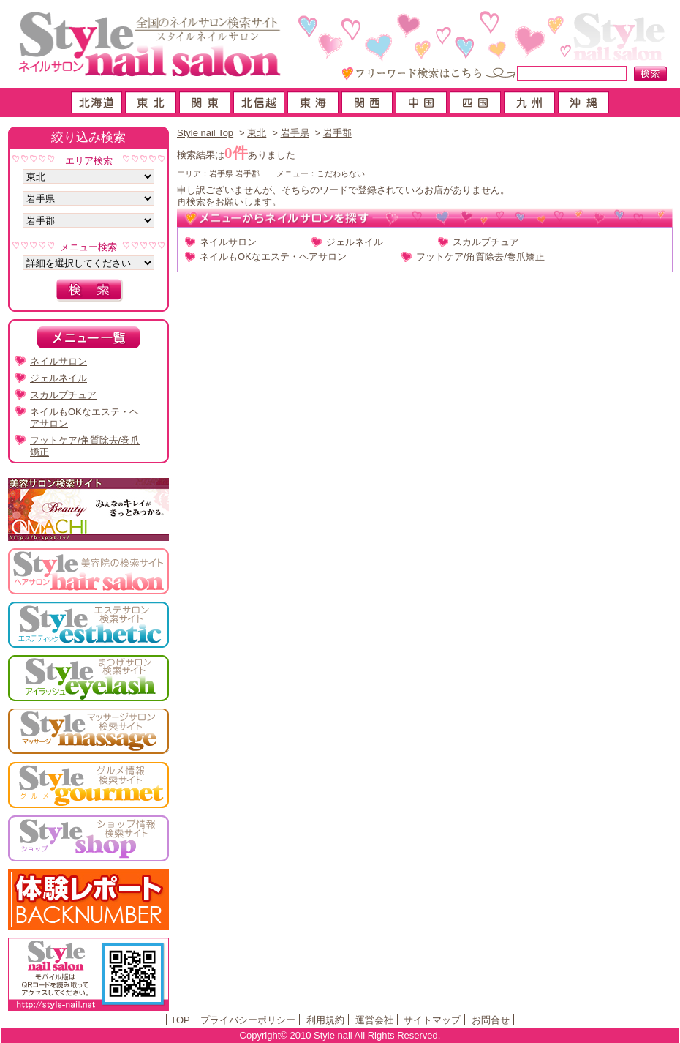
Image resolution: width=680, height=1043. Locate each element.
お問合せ (491, 1019)
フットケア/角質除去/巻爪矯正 (480, 256)
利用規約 (325, 1019)
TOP (180, 1019)
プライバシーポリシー (247, 1019)
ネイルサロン (228, 241)
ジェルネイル (354, 241)
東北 (256, 132)
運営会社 (374, 1019)
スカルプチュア (486, 241)
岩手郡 (337, 132)
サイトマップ (432, 1019)
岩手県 (295, 132)
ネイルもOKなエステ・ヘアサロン (273, 256)
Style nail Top (205, 132)
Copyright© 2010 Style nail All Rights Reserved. (340, 1035)
